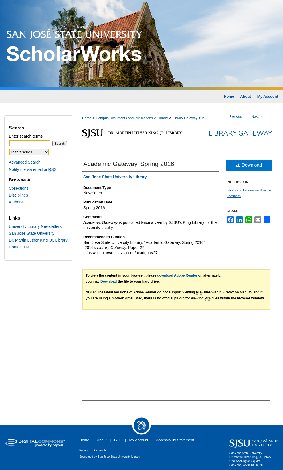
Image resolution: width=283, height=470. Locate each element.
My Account (138, 440)
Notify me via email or (32, 169)
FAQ (118, 440)
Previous (235, 116)
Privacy (84, 450)
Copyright (100, 450)
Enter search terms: (26, 136)
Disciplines (18, 195)
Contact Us (19, 247)
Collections (18, 188)
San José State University (31, 233)
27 (204, 118)
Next (255, 116)
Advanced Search (25, 162)
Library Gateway (185, 118)
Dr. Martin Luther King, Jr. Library (38, 240)
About (101, 440)
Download (249, 165)
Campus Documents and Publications (124, 118)
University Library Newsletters (35, 226)
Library (162, 118)
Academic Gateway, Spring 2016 (128, 163)
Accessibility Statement (175, 440)
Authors (16, 202)
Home (86, 118)
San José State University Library (119, 456)
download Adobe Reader (177, 275)
